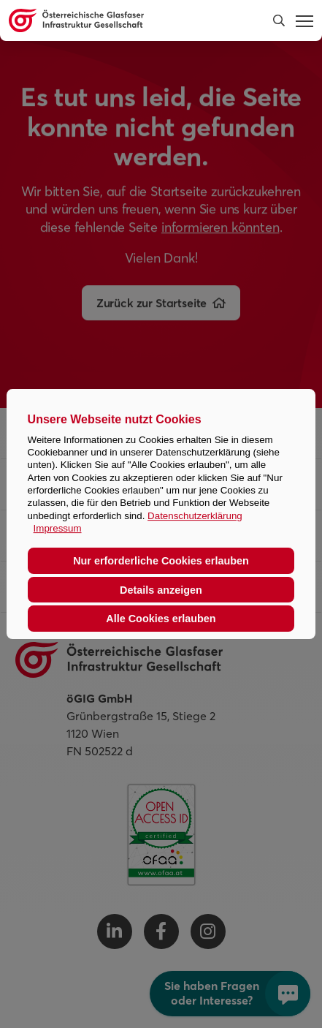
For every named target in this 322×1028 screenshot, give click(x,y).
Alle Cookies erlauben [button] (160, 618)
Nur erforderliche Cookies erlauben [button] (161, 561)
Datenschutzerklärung (194, 515)
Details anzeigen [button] (161, 590)
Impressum (58, 528)
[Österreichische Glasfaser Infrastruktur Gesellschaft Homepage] (131, 20)
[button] (279, 20)
